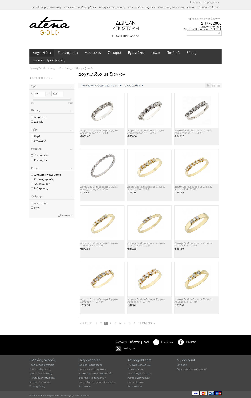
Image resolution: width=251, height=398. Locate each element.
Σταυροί (114, 53)
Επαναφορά (66, 216)
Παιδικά (173, 53)
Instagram (125, 348)
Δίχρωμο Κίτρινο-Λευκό (46, 175)
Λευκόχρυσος (40, 184)
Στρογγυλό (38, 141)
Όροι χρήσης (37, 387)
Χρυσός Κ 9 (39, 160)
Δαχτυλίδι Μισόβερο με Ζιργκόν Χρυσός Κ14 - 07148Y (193, 300)
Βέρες (191, 53)
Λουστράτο (39, 203)
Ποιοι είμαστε (136, 382)
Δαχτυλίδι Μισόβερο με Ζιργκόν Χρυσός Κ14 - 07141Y (193, 244)
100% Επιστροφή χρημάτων (80, 7)
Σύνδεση (182, 365)
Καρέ (35, 136)
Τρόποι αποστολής (40, 374)
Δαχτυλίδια (42, 53)
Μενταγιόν (93, 53)
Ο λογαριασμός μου (139, 365)
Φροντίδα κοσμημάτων (92, 378)
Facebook (163, 342)
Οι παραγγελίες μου (140, 374)
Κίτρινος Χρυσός (42, 179)
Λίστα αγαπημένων (139, 378)
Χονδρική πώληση (40, 382)
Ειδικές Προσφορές (49, 60)
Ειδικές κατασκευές (90, 365)
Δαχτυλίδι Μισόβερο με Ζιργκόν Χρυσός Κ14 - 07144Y (99, 300)
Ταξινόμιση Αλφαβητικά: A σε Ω (101, 85)
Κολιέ (155, 53)
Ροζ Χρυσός (39, 188)
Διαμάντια (38, 117)
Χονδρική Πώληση (208, 7)
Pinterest (187, 342)
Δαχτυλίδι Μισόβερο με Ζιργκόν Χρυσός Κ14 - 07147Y (146, 300)
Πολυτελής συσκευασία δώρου (96, 382)
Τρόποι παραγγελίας (41, 365)
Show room (84, 387)
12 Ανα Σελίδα (133, 85)
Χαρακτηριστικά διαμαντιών (95, 374)
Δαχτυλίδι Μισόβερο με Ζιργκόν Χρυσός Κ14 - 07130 (146, 188)
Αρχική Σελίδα (38, 68)
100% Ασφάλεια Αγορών (141, 7)
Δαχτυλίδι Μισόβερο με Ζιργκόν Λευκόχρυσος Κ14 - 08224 (193, 132)
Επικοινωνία (135, 387)
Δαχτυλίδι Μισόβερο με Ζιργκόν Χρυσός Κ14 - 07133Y (99, 244)
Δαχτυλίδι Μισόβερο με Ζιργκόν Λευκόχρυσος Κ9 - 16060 (99, 188)
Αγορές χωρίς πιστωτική (46, 7)
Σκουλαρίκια (68, 53)
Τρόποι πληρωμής (40, 369)
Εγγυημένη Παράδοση (112, 7)
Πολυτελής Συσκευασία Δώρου (176, 7)
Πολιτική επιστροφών (42, 378)
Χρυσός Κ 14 (39, 155)
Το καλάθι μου (136, 369)
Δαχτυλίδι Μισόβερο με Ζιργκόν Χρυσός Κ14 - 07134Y (146, 244)
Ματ (35, 208)
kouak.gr (84, 396)
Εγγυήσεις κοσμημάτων (92, 369)
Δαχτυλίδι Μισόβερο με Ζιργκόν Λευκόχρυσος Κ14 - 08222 (146, 132)
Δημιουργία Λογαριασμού (192, 369)
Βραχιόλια (136, 53)
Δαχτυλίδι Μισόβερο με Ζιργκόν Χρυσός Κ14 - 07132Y (193, 188)
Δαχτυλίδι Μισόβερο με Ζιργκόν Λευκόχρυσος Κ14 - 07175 (99, 132)
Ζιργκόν (37, 122)
